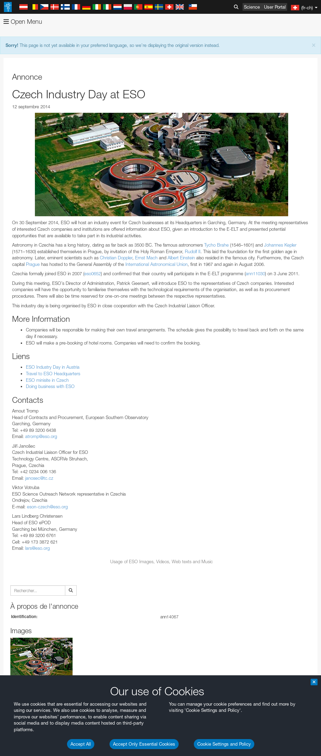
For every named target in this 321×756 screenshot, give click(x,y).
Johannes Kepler (280, 245)
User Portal (275, 7)
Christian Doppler (116, 257)
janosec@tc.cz (39, 478)
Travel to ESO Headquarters (53, 373)
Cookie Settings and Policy (224, 744)
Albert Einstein (181, 257)
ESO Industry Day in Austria (52, 367)
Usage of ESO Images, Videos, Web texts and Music (161, 561)
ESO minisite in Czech (47, 380)
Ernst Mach (146, 257)
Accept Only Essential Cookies (144, 744)
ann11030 (255, 273)
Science (252, 7)
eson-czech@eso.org (47, 506)
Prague (33, 264)
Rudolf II (192, 251)
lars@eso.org (37, 548)
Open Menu (22, 21)
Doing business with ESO (50, 386)
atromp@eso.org (41, 436)
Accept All (80, 744)
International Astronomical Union (156, 264)
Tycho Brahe (216, 245)
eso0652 (92, 273)
